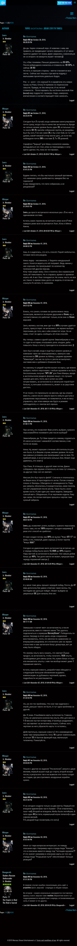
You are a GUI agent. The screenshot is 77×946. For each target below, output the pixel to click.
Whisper (5, 109)
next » (75, 18)
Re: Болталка (29, 36)
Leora (4, 35)
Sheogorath (6, 873)
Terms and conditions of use (46, 940)
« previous (68, 18)
